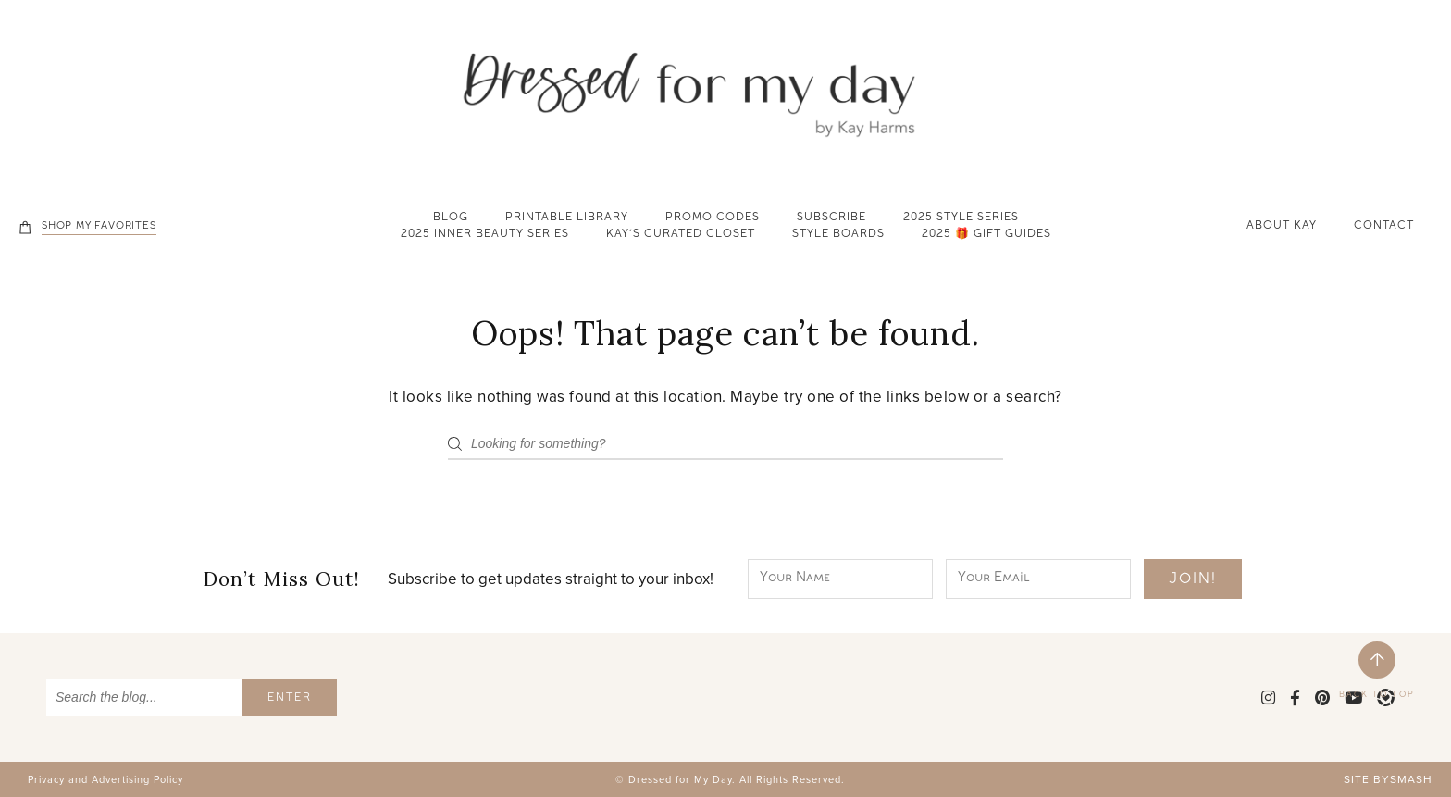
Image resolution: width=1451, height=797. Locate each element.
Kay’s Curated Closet (680, 235)
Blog (450, 218)
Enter (289, 698)
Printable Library (566, 218)
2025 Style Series (961, 218)
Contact (1384, 226)
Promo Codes (712, 218)
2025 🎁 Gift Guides (986, 235)
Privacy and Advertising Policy (105, 779)
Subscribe (831, 218)
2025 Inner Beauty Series (485, 235)
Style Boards (838, 235)
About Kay (1281, 226)
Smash (1411, 779)
